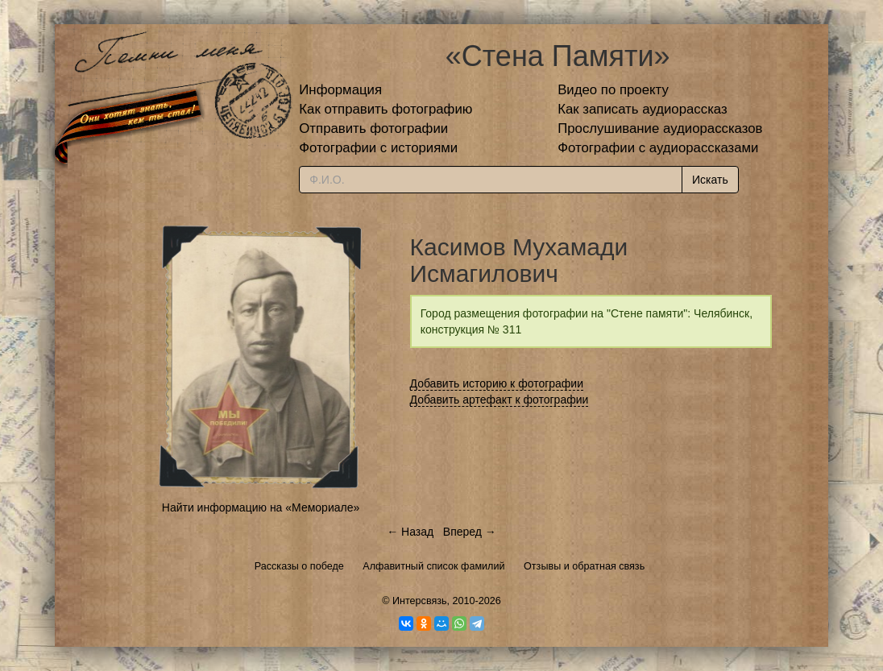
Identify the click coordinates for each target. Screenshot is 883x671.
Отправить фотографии (373, 128)
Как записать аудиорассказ (643, 109)
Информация (340, 89)
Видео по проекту (613, 89)
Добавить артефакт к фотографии (499, 399)
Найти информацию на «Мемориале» (260, 507)
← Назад (410, 531)
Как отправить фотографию (385, 109)
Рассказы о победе (299, 566)
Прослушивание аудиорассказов (660, 128)
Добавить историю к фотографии (497, 383)
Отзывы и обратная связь (584, 566)
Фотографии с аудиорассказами (658, 147)
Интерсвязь (419, 601)
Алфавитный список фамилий (433, 566)
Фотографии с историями (378, 147)
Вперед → (469, 531)
